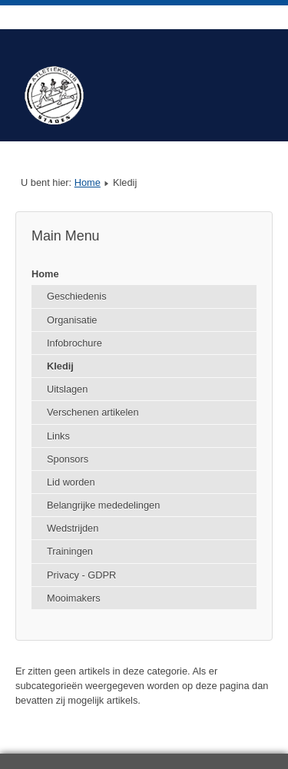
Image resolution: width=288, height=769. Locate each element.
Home (87, 182)
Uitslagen (67, 389)
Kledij (60, 366)
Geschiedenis (77, 296)
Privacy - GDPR (81, 575)
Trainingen (70, 551)
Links (58, 436)
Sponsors (67, 459)
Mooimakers (74, 598)
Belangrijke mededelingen (103, 505)
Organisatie (72, 320)
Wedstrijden (72, 528)
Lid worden (71, 482)
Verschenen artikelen (93, 412)
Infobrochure (74, 343)
